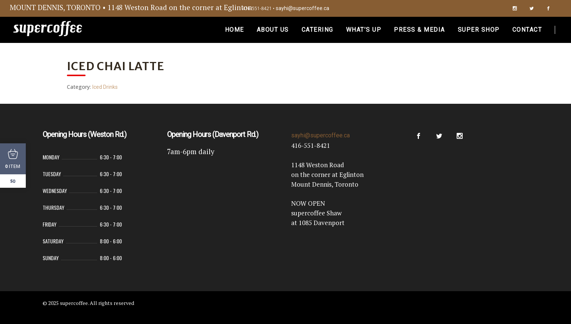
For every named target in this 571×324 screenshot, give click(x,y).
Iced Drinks (105, 87)
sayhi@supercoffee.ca (302, 8)
